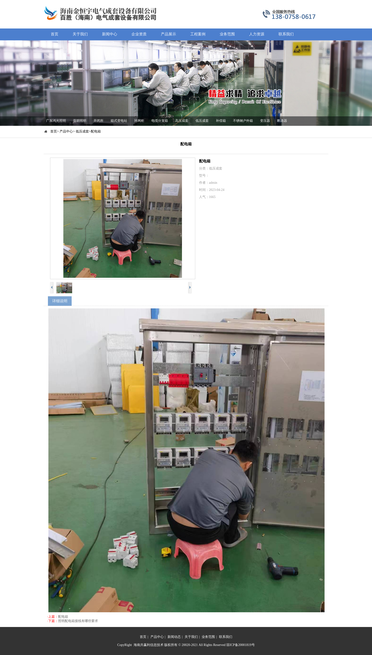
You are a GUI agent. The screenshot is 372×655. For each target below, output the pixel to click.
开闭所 (98, 121)
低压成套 (202, 121)
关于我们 (191, 637)
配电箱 (63, 616)
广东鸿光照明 (56, 121)
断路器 (282, 121)
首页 (143, 637)
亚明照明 (79, 121)
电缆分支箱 (159, 121)
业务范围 (208, 637)
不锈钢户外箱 (243, 121)
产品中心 (157, 637)
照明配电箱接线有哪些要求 (78, 621)
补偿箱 (221, 121)
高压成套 (181, 121)
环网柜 (139, 121)
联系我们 (225, 637)
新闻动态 (174, 637)
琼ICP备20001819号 (240, 645)
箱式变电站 (119, 121)
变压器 (265, 121)
